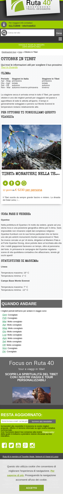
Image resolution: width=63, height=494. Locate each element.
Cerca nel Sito (4, 33)
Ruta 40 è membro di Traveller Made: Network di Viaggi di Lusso (30, 456)
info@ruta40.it (28, 26)
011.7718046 (14, 26)
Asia (20, 52)
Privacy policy (48, 432)
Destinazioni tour (9, 52)
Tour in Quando (9, 67)
